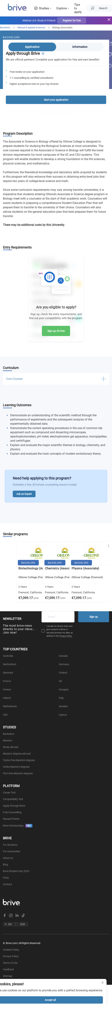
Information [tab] (79, 47)
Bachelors (5, 27)
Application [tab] (32, 47)
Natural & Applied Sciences (31, 27)
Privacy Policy (65, 636)
